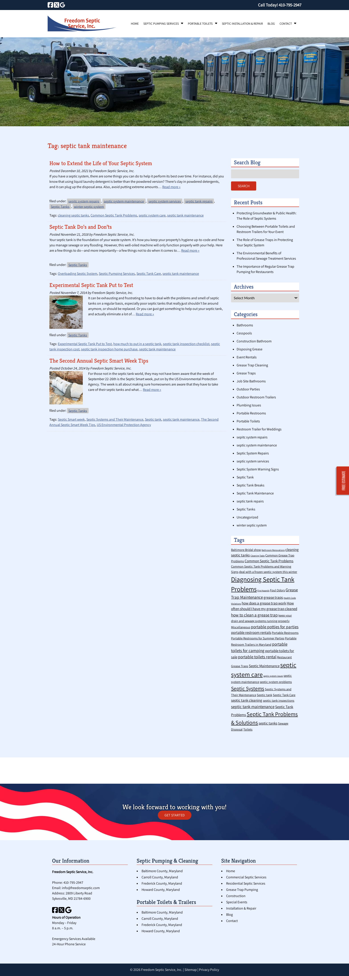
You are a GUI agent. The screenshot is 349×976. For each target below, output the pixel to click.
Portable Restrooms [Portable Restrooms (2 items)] (285, 633)
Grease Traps (246, 373)
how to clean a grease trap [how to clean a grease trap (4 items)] (254, 615)
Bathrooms (245, 325)
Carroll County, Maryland (160, 877)
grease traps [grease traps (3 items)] (273, 597)
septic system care (152, 215)
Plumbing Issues (249, 405)
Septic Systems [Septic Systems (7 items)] (247, 688)
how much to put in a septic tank (137, 343)
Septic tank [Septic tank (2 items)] (264, 695)
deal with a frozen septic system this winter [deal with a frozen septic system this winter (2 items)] (268, 572)
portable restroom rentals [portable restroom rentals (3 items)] (251, 632)
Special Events (236, 902)
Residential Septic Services (245, 883)
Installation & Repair (241, 908)
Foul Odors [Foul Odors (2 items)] (277, 590)
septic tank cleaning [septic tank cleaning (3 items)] (246, 700)
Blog (271, 24)
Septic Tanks (60, 206)
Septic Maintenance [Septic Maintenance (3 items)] (264, 665)
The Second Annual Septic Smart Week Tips (98, 360)
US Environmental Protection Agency (124, 424)
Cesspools (244, 333)
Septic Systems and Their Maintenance (114, 419)
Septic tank (153, 419)
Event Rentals (247, 357)
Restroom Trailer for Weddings (259, 429)
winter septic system (89, 206)
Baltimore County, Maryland (162, 871)
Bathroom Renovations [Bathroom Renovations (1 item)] (273, 550)
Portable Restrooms (251, 413)
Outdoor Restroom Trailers (256, 397)
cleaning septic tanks (73, 215)
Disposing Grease (249, 349)
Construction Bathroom (254, 341)
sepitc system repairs (83, 201)
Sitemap (191, 969)
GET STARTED (174, 815)
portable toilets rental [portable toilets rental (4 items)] (257, 656)
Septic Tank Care (148, 273)
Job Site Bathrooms (251, 381)
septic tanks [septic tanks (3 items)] (268, 723)
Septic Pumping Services (161, 24)
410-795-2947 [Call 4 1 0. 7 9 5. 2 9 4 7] (73, 882)
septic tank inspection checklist (186, 343)
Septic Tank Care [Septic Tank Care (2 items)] (284, 695)
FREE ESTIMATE (343, 480)
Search (244, 186)
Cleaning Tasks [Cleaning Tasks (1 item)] (257, 555)
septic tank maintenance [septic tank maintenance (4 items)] (252, 706)
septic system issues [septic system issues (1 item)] (273, 675)
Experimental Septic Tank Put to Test (91, 285)
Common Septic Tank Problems (114, 215)
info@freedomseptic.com (81, 888)
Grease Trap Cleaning (252, 365)
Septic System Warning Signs (258, 469)
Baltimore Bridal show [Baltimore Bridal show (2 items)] (246, 550)
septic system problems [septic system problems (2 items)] (276, 682)
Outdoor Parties (248, 389)
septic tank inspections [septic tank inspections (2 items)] (278, 700)
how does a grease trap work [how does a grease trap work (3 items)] (264, 603)
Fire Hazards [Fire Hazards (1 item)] (263, 590)
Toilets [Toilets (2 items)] (247, 729)
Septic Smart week (71, 419)
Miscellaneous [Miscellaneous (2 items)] (240, 627)
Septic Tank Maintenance (255, 493)
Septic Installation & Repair (242, 24)
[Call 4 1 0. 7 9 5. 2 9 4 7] (290, 5)
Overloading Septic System (77, 273)
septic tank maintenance (185, 215)
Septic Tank (245, 477)
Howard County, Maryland (161, 889)
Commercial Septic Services (246, 877)
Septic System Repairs (253, 453)
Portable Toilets (200, 24)
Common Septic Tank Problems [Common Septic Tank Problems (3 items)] (269, 560)
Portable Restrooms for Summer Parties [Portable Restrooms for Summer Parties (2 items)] (257, 638)
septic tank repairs (199, 201)
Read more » (171, 187)
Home (135, 24)
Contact (286, 24)
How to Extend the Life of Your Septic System (100, 163)
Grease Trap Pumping (242, 889)
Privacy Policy (209, 969)
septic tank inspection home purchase (109, 349)
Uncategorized (247, 517)
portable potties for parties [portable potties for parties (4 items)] (274, 626)
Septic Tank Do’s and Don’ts (80, 226)
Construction (236, 896)
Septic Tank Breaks (250, 485)
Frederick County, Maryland (162, 883)
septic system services (164, 201)
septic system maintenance (124, 201)
